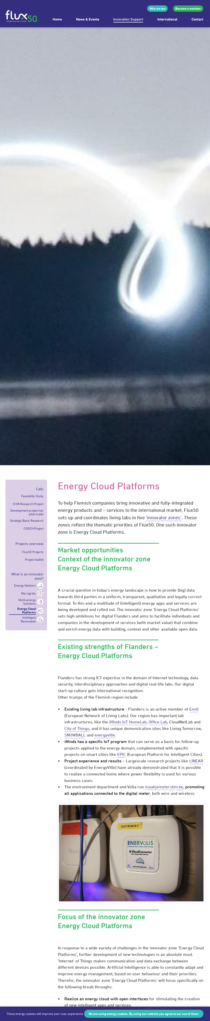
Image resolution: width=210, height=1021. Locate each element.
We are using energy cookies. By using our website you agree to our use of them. (143, 1014)
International (167, 19)
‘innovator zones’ (164, 517)
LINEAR (196, 760)
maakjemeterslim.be (164, 786)
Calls (39, 489)
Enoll (194, 708)
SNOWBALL (75, 734)
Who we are (157, 8)
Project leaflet (34, 559)
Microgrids (28, 593)
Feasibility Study (32, 496)
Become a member (188, 8)
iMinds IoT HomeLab (128, 721)
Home (57, 19)
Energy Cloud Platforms (26, 610)
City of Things (76, 728)
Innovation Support (128, 19)
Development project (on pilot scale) (26, 512)
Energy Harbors (25, 585)
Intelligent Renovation (28, 619)
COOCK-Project (33, 528)
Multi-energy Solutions (27, 601)
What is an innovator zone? (27, 576)
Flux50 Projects (32, 552)
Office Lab (158, 721)
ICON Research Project (28, 504)
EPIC (121, 754)
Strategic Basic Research (26, 520)
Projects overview (29, 544)
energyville (105, 734)
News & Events (87, 19)
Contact (197, 19)
